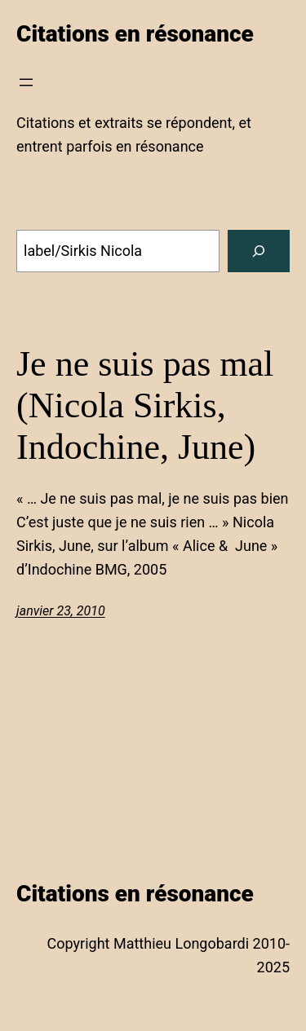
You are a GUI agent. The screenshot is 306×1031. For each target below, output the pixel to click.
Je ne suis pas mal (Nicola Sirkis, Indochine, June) (144, 405)
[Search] (259, 251)
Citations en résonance (135, 33)
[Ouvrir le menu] (26, 82)
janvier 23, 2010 (60, 611)
